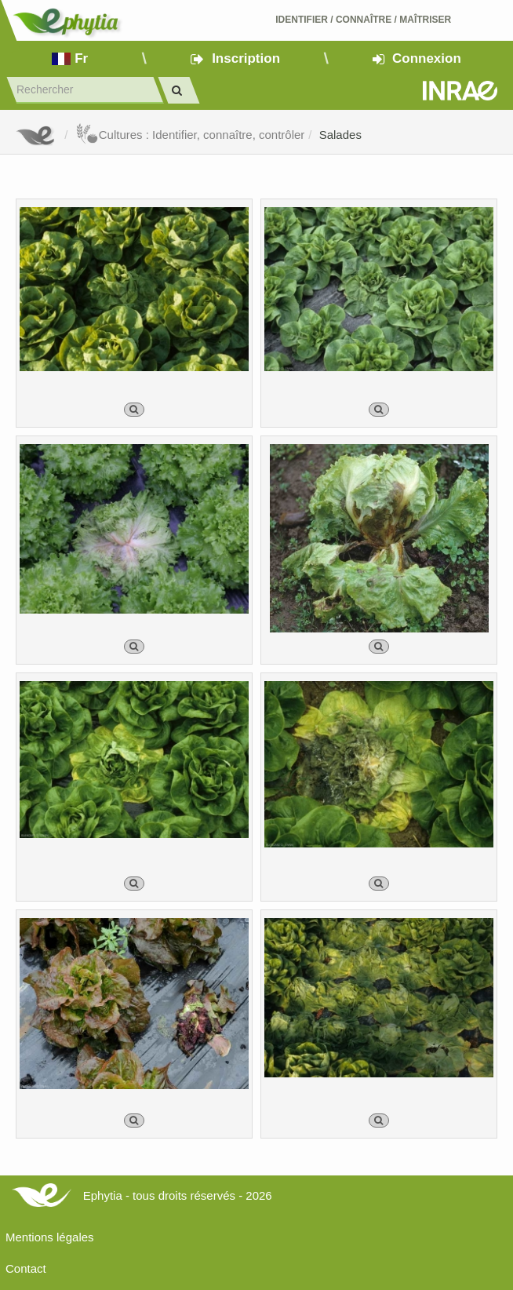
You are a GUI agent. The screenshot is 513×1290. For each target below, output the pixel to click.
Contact (25, 1268)
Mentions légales (49, 1237)
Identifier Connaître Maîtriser (363, 19)
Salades (340, 134)
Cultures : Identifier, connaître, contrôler (190, 134)
